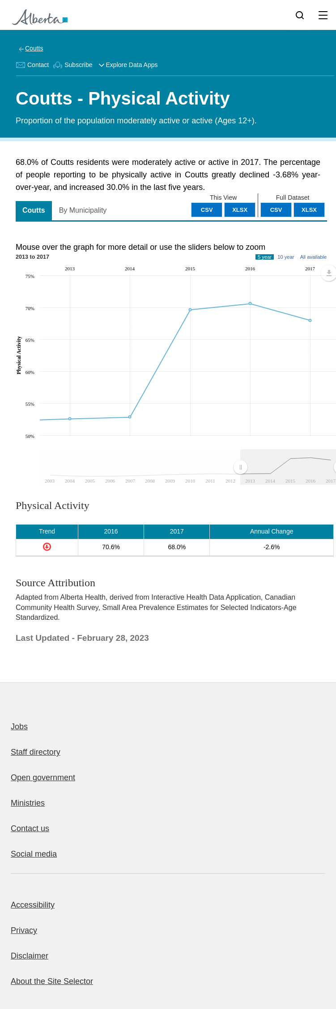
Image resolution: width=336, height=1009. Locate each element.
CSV (276, 209)
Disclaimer (29, 955)
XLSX (309, 209)
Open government (43, 777)
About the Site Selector (52, 981)
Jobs (19, 726)
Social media (34, 853)
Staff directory (35, 752)
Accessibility (33, 904)
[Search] (299, 14)
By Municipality (83, 210)
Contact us (30, 828)
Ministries (28, 803)
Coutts (34, 48)
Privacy (24, 930)
